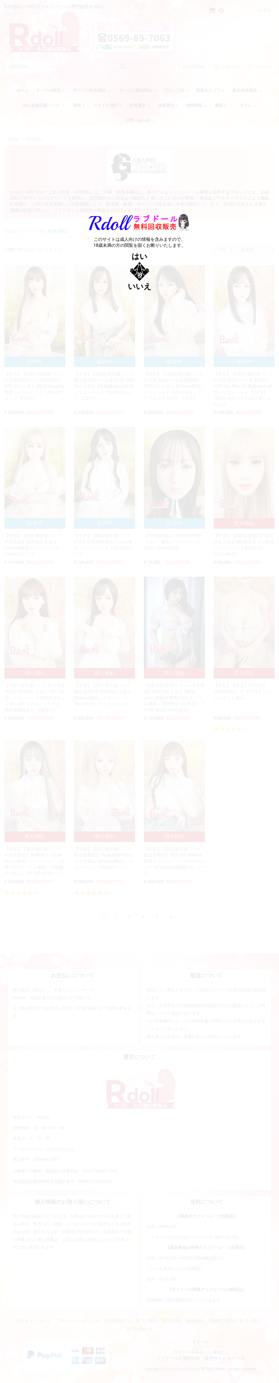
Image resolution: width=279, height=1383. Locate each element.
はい (139, 256)
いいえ (139, 286)
